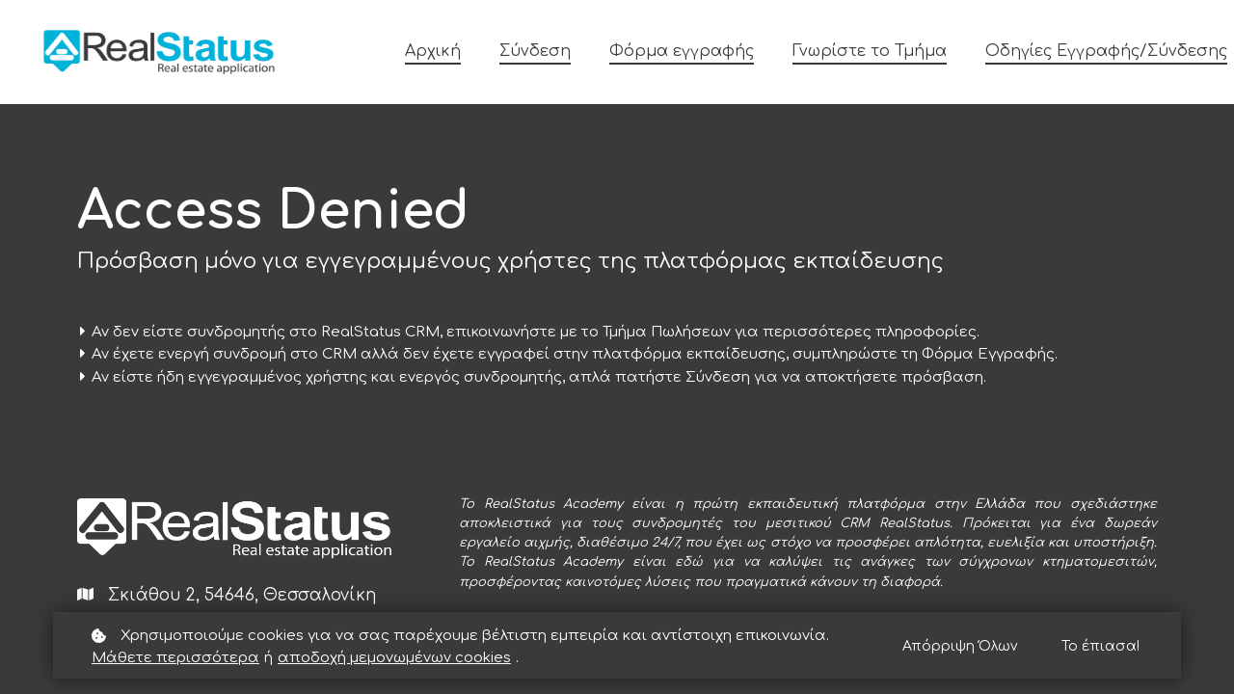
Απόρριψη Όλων (959, 646)
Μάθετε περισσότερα (175, 658)
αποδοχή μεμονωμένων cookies (394, 658)
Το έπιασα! (1100, 646)
